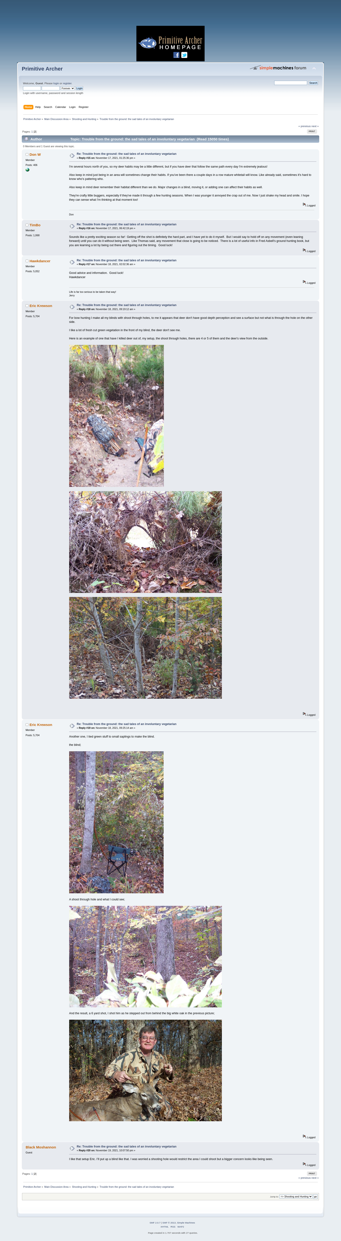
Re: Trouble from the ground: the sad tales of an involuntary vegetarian (126, 154)
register (67, 83)
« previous (304, 126)
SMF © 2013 (169, 1222)
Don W (35, 154)
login (56, 83)
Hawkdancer (40, 261)
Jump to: (274, 1196)
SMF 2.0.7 (155, 1222)
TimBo (35, 225)
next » (315, 126)
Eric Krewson (41, 306)
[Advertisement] (170, 14)
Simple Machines (186, 1222)
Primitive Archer (42, 69)
